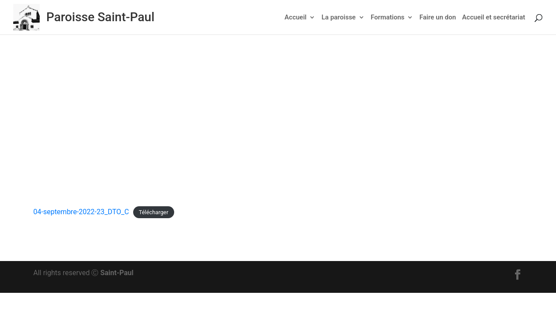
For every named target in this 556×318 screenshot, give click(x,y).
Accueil (295, 17)
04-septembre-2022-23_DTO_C (81, 212)
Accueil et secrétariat (493, 17)
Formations (388, 17)
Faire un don (437, 17)
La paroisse (338, 17)
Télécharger (153, 212)
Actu (250, 131)
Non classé (336, 131)
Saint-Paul (116, 273)
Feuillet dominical (288, 131)
